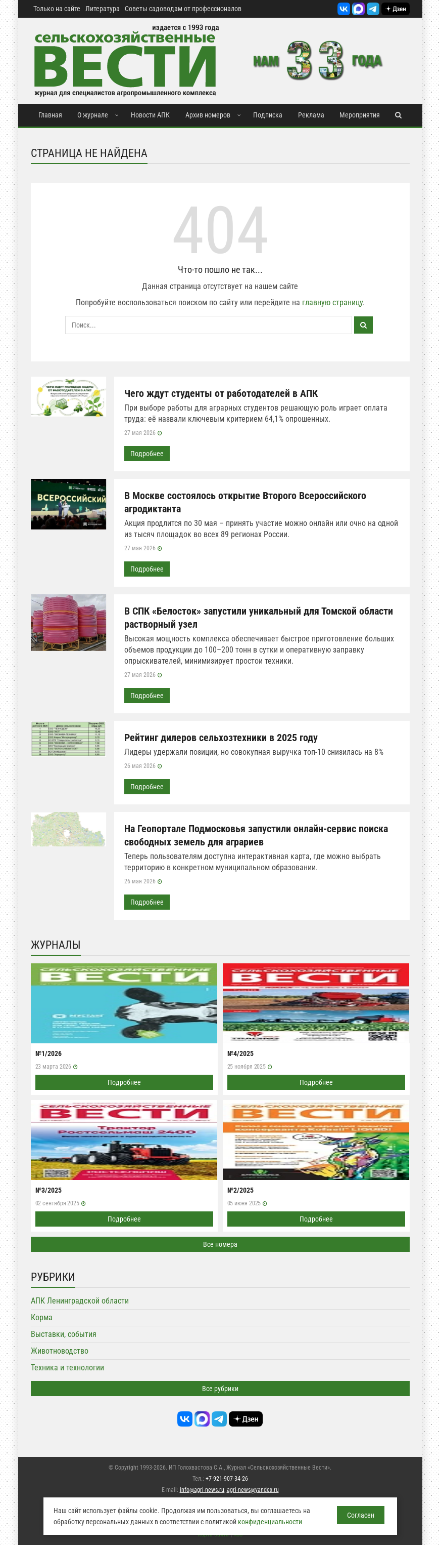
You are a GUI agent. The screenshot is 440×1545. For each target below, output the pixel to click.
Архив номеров (207, 115)
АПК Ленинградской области (80, 1301)
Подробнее (147, 454)
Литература (102, 9)
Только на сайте (56, 9)
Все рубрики (220, 1389)
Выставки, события (63, 1334)
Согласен (360, 1515)
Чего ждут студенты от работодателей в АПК (221, 393)
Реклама (311, 115)
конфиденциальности (270, 1522)
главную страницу (332, 302)
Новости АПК (150, 115)
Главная (50, 115)
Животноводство (59, 1351)
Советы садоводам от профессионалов (183, 9)
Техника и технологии (67, 1367)
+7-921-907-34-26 (227, 1478)
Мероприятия (359, 115)
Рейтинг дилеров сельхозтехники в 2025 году (221, 737)
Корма (42, 1317)
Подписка (267, 115)
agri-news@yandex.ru (253, 1489)
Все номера (220, 1244)
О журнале (92, 115)
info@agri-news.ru (202, 1489)
